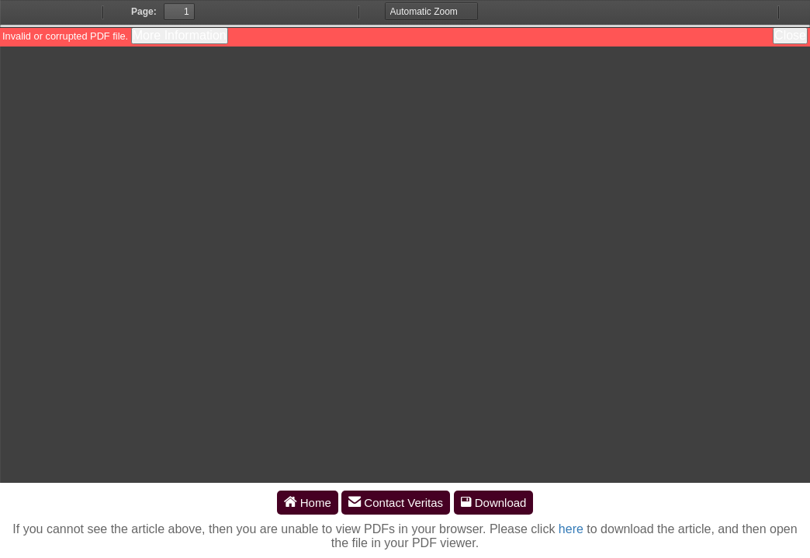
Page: (144, 11)
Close (790, 35)
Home (307, 502)
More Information (180, 35)
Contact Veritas (395, 502)
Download (494, 502)
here (571, 529)
